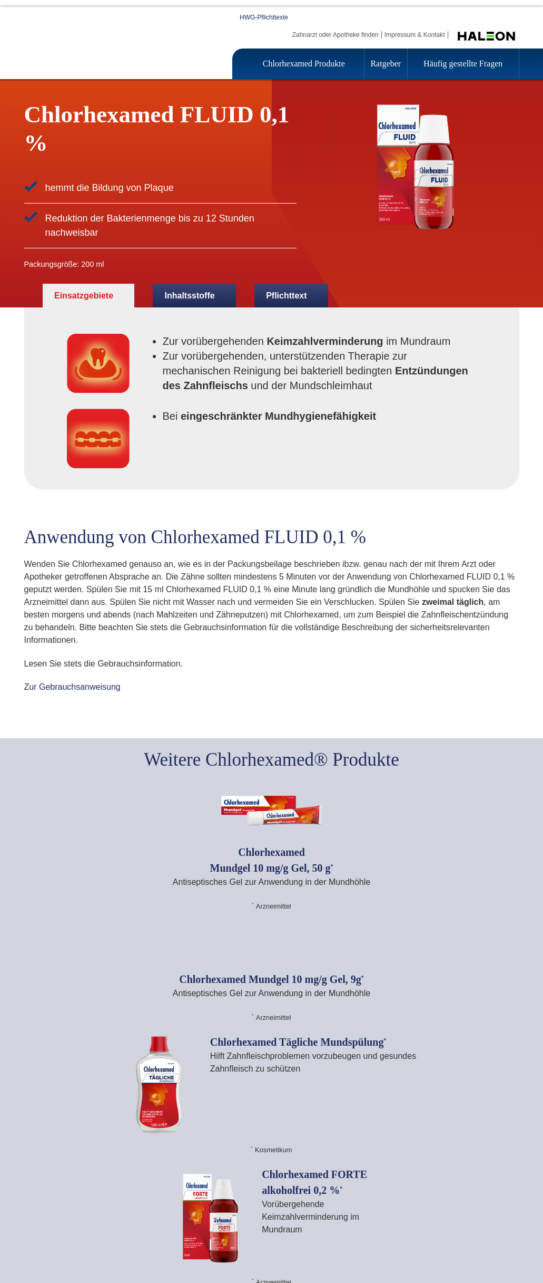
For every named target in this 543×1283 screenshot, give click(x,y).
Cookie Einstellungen (134, 289)
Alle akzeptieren (420, 289)
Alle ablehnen (340, 289)
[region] (275, 224)
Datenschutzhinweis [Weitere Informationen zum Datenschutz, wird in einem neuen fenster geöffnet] (296, 238)
